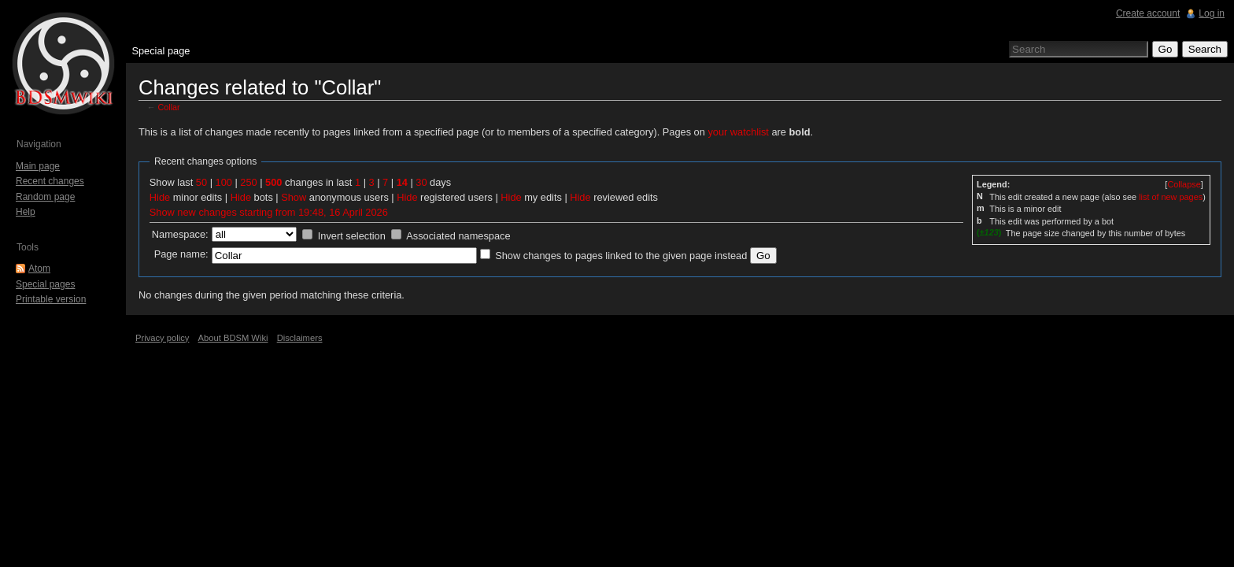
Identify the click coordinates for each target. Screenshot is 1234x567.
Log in (1212, 13)
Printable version (51, 299)
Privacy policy (162, 338)
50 (201, 182)
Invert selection (352, 236)
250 (248, 182)
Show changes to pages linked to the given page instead (621, 255)
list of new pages (1171, 197)
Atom (39, 268)
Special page (160, 51)
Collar (169, 107)
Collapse (1183, 184)
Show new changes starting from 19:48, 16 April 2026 (269, 212)
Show (293, 197)
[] (1183, 184)
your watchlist (738, 132)
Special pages (45, 284)
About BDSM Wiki (233, 338)
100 (224, 182)
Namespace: (180, 234)
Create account (1148, 13)
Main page (38, 166)
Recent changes (50, 181)
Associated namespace (458, 236)
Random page (45, 196)
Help (25, 211)
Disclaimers (300, 338)
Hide (160, 197)
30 (421, 182)
